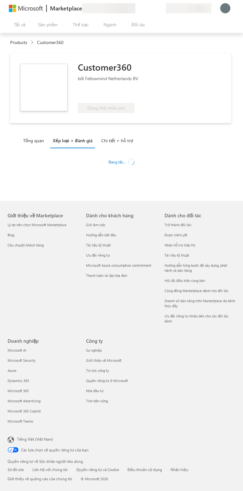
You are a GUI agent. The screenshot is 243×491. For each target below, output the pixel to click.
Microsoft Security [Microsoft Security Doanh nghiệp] (21, 360)
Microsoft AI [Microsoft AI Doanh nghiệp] (17, 350)
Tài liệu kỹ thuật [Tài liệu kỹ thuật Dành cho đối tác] (177, 255)
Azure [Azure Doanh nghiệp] (12, 370)
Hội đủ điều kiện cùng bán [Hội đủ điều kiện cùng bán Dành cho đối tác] (185, 280)
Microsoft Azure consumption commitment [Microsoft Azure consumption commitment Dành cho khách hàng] (118, 265)
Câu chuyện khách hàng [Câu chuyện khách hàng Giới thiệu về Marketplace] (26, 245)
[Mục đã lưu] (153, 8)
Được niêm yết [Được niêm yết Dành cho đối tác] (176, 235)
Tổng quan (33, 140)
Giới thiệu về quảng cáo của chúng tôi (40, 478)
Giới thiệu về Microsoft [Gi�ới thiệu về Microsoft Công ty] (104, 360)
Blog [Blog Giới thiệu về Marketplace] (11, 235)
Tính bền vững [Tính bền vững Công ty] (97, 401)
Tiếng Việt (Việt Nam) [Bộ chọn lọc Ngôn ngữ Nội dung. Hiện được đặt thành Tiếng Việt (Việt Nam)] (35, 439)
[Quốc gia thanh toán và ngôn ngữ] (188, 8)
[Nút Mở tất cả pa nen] (18, 24)
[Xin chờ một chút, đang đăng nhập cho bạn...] (225, 8)
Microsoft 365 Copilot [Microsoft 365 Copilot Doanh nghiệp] (24, 411)
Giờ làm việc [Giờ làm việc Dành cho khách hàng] (95, 224)
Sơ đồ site (16, 469)
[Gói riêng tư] (160, 8)
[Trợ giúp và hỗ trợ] (145, 8)
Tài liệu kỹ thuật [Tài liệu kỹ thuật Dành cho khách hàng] (98, 245)
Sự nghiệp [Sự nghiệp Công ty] (94, 350)
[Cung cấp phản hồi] (137, 8)
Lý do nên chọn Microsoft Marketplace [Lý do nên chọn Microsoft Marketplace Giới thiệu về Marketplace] (37, 224)
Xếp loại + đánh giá (72, 140)
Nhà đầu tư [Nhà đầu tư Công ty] (94, 390)
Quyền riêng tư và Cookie (97, 469)
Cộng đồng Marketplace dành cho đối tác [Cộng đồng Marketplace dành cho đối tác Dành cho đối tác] (196, 290)
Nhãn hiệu (179, 469)
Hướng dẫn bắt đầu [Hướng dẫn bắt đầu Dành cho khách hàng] (101, 235)
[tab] (35, 140)
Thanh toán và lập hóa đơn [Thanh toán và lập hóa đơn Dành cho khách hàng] (106, 275)
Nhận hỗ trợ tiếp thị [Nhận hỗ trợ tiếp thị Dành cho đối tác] (180, 245)
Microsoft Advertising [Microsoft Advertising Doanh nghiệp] (24, 401)
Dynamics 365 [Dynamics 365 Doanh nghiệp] (18, 380)
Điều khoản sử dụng (145, 469)
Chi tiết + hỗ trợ (117, 140)
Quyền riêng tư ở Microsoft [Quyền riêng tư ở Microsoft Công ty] (107, 380)
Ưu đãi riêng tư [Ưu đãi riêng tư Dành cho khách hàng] (98, 255)
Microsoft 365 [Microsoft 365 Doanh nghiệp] (18, 390)
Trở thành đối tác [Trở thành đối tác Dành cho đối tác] (178, 224)
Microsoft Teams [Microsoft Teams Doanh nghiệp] (20, 421)
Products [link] (18, 42)
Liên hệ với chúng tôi (50, 469)
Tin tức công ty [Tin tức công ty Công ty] (97, 370)
